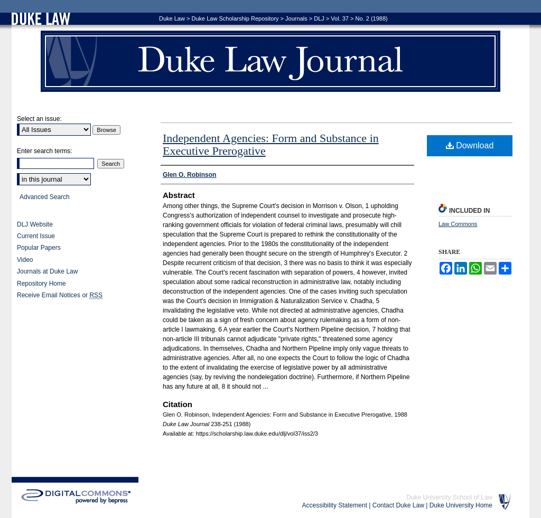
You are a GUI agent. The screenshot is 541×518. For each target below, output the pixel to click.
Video (25, 259)
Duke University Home (461, 505)
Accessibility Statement (334, 505)
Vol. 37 (340, 18)
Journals (296, 18)
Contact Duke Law (398, 505)
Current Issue (36, 236)
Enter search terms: (44, 151)
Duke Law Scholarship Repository (234, 18)
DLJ (319, 18)
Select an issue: (39, 119)
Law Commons (458, 224)
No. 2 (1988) (372, 18)
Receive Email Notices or (59, 295)
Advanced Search (45, 197)
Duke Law (172, 18)
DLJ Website (35, 224)
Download (470, 145)
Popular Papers (39, 247)
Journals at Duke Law (47, 271)
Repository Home (41, 283)
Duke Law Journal (270, 61)
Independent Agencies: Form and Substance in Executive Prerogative (271, 144)
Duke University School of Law (449, 497)
